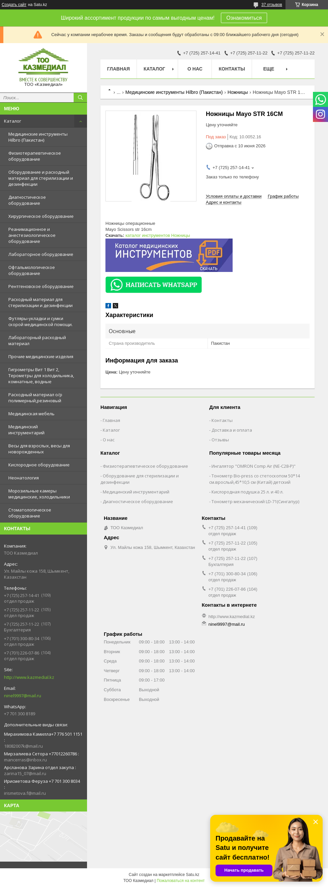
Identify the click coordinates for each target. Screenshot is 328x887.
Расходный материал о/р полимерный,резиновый (35, 398)
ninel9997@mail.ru (22, 696)
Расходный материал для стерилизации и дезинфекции (40, 302)
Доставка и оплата (232, 430)
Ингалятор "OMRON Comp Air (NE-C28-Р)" (254, 466)
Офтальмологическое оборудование (31, 270)
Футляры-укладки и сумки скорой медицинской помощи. (40, 321)
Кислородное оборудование (39, 465)
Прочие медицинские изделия (40, 356)
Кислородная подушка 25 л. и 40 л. (247, 492)
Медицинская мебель (31, 414)
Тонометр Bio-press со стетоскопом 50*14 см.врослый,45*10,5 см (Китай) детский (254, 479)
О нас (194, 68)
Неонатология (23, 478)
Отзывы (220, 440)
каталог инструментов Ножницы (158, 235)
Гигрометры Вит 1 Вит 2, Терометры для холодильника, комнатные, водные (41, 375)
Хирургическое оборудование (41, 216)
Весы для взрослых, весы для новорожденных (39, 449)
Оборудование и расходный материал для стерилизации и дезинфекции (40, 178)
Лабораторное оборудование (40, 254)
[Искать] (80, 98)
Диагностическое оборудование (27, 200)
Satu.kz (192, 874)
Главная (118, 68)
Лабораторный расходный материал (37, 340)
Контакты (232, 68)
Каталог (12, 121)
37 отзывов (271, 4)
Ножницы (238, 92)
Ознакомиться (244, 18)
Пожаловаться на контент (180, 880)
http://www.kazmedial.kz (29, 677)
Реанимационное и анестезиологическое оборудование (32, 235)
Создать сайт (14, 4)
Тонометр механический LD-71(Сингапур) (255, 501)
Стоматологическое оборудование (29, 513)
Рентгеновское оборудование (41, 286)
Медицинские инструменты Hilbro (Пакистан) (38, 137)
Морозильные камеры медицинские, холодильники (39, 494)
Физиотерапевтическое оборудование (34, 156)
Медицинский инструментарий (26, 430)
